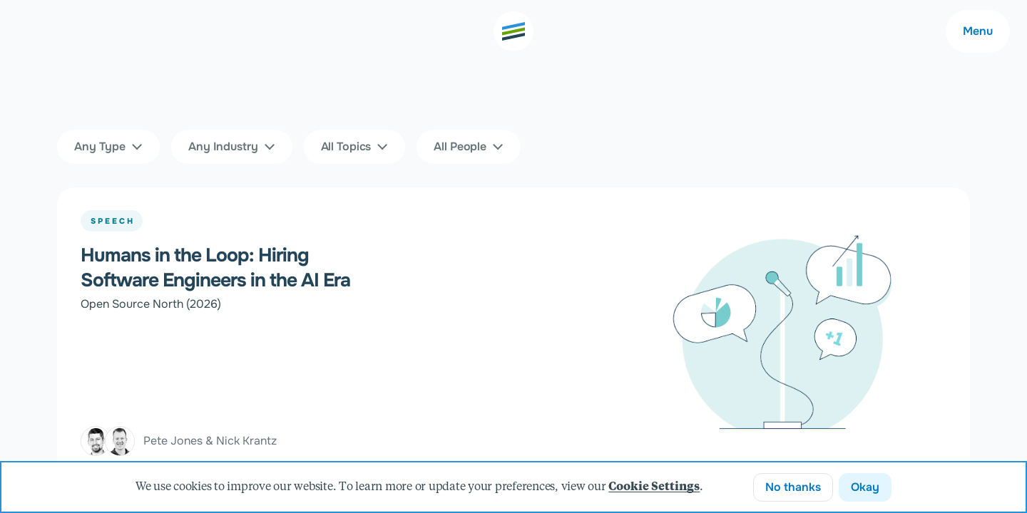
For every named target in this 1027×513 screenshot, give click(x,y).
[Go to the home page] (513, 31)
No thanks (793, 487)
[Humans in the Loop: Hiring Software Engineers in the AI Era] (513, 333)
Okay (865, 487)
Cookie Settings (654, 487)
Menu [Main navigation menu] (978, 31)
